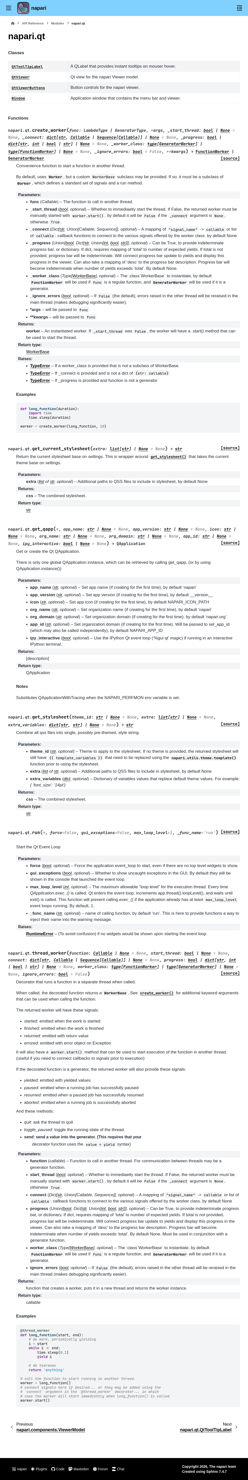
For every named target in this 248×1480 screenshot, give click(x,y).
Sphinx (212, 1472)
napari (38, 8)
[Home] (12, 23)
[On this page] (239, 8)
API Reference (33, 23)
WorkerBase (37, 351)
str (28, 510)
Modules (57, 23)
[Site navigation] (8, 8)
